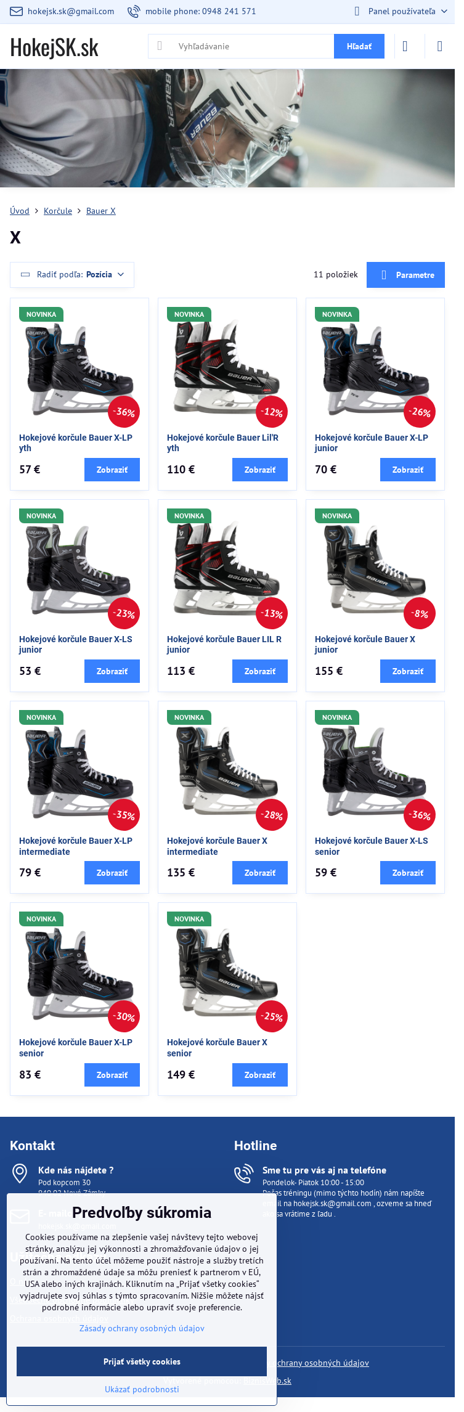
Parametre (405, 275)
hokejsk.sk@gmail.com (332, 1203)
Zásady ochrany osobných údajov (306, 1362)
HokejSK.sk (54, 46)
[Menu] (440, 46)
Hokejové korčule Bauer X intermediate (217, 846)
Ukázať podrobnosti (142, 1389)
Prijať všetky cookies (142, 1361)
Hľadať (359, 46)
